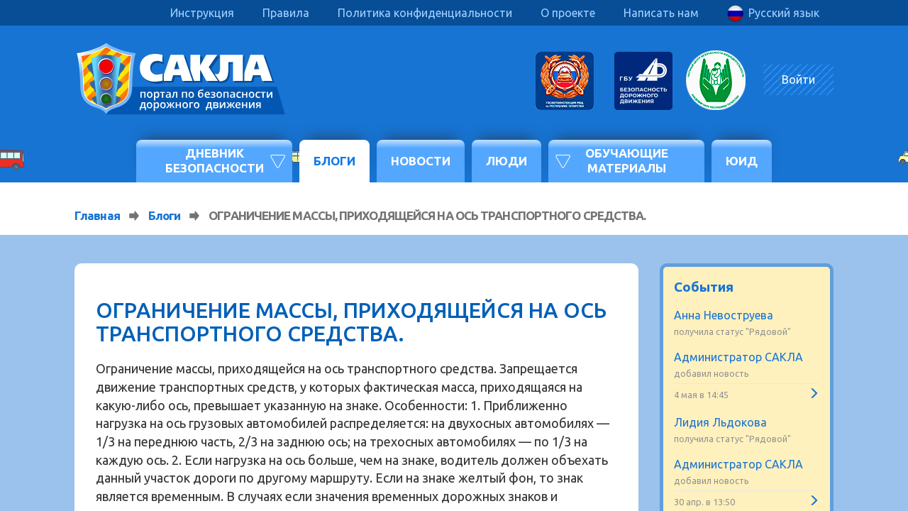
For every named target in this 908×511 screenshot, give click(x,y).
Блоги (334, 160)
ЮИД (742, 160)
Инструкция (202, 12)
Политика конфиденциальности (425, 12)
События (703, 287)
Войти (798, 79)
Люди (506, 160)
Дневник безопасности (214, 160)
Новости (420, 160)
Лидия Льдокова (720, 422)
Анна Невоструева (723, 315)
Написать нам (661, 12)
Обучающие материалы (626, 160)
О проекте (568, 12)
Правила (285, 12)
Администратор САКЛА (738, 357)
